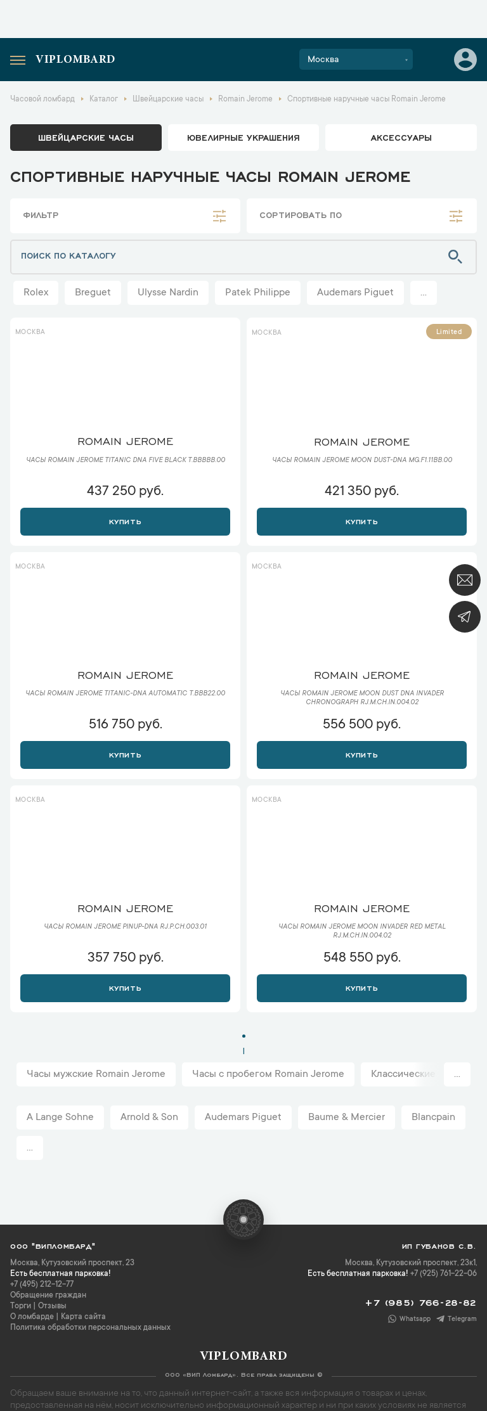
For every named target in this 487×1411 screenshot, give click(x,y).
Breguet (93, 293)
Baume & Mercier (346, 1117)
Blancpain (433, 1117)
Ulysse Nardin (168, 293)
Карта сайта (83, 1317)
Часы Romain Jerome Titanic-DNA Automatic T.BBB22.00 (125, 694)
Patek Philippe (257, 293)
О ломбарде (32, 1317)
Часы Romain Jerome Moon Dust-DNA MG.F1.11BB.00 (362, 461)
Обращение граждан (48, 1295)
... (423, 293)
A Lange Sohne (60, 1117)
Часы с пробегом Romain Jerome (268, 1074)
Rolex (35, 293)
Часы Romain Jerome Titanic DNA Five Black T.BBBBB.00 (125, 461)
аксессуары (401, 137)
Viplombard (75, 60)
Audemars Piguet (355, 293)
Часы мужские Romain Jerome (96, 1074)
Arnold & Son (149, 1117)
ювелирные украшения (243, 137)
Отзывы (52, 1306)
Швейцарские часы (86, 137)
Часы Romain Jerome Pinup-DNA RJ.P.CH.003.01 (125, 927)
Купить (125, 520)
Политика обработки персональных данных (90, 1328)
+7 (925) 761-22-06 (443, 1274)
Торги (20, 1306)
